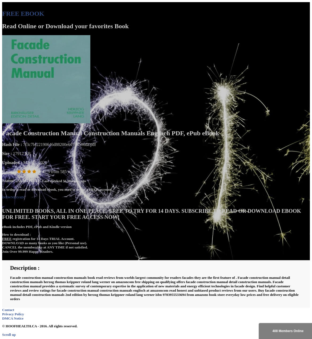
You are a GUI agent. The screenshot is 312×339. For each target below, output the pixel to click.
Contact (8, 310)
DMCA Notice (12, 318)
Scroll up (9, 335)
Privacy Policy (13, 314)
